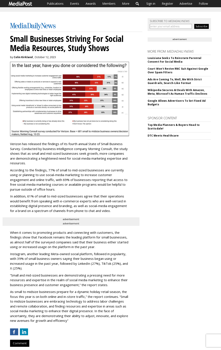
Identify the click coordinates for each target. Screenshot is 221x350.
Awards (91, 3)
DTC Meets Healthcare (163, 135)
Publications (55, 3)
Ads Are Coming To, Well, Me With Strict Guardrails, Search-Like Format (175, 81)
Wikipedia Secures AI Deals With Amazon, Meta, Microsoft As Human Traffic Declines (177, 92)
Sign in (150, 3)
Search (137, 3)
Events (74, 3)
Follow (203, 3)
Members (109, 3)
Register (167, 3)
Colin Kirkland (23, 57)
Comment (20, 343)
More (125, 3)
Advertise (185, 3)
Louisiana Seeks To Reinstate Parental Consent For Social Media (174, 59)
